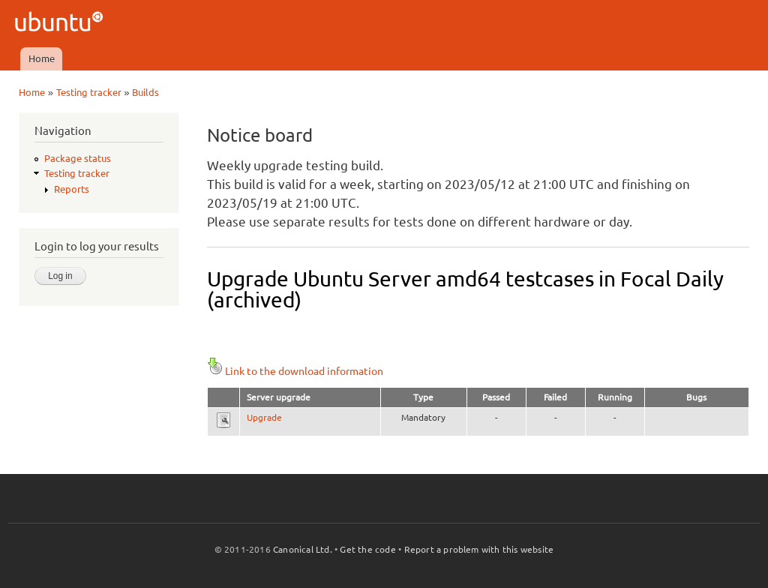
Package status (77, 158)
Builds (145, 92)
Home (41, 58)
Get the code (367, 549)
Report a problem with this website (479, 549)
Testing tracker (89, 92)
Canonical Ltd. (302, 549)
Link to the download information (295, 371)
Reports (71, 189)
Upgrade (264, 417)
